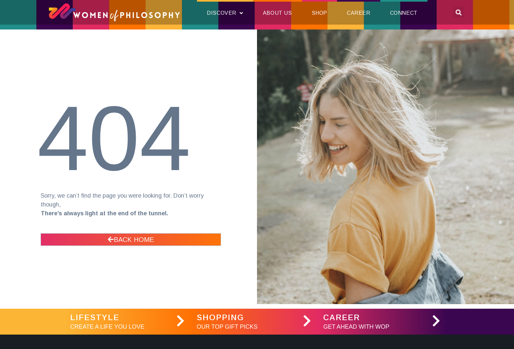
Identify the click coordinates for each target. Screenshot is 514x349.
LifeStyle (94, 317)
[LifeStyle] (180, 320)
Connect (404, 13)
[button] (458, 12)
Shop (319, 13)
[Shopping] (306, 320)
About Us (277, 13)
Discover (225, 13)
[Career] (436, 320)
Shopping (220, 317)
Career (358, 13)
